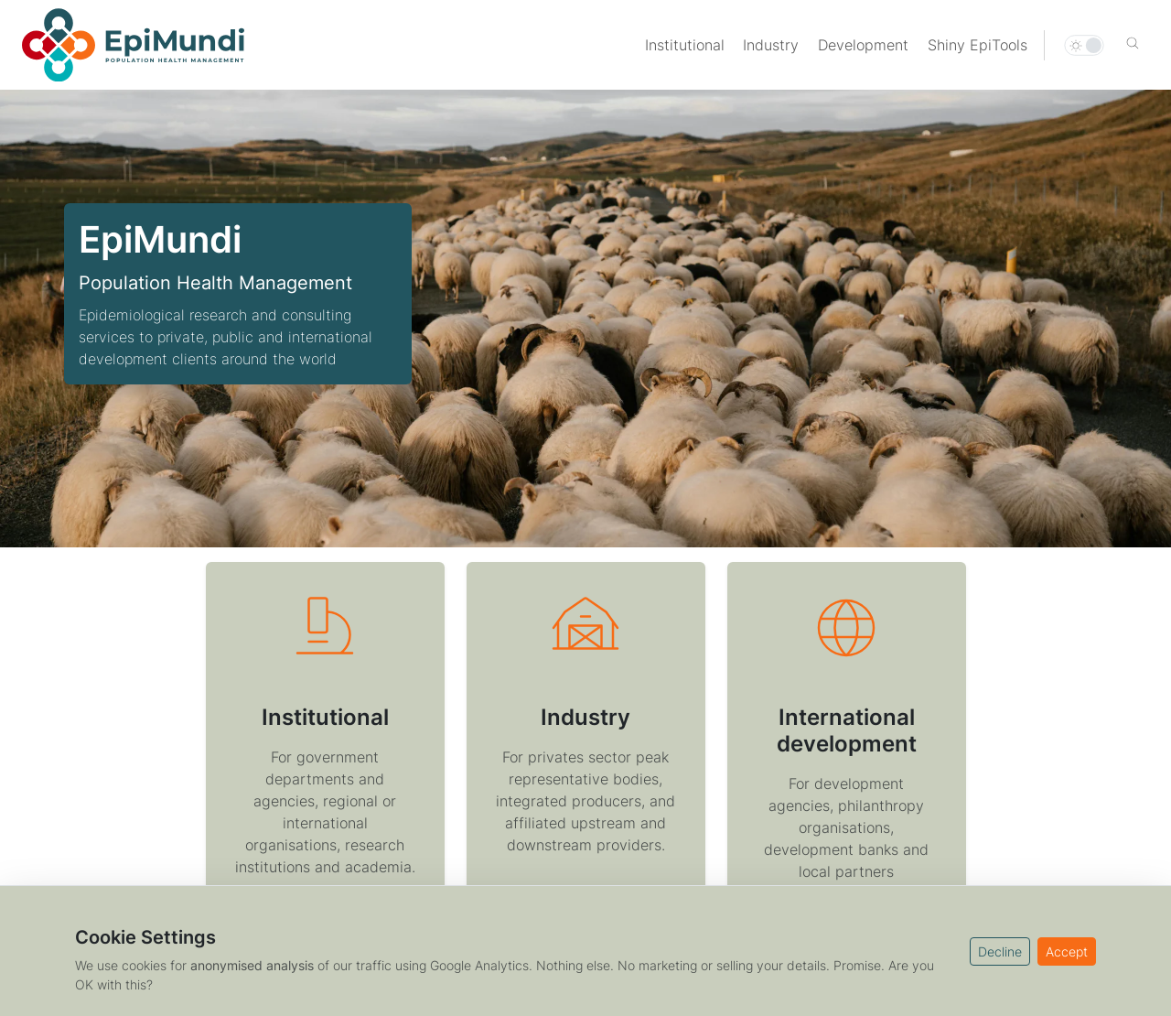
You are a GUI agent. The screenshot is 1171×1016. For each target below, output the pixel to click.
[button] (1132, 45)
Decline (1000, 951)
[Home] (133, 45)
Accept (1067, 951)
